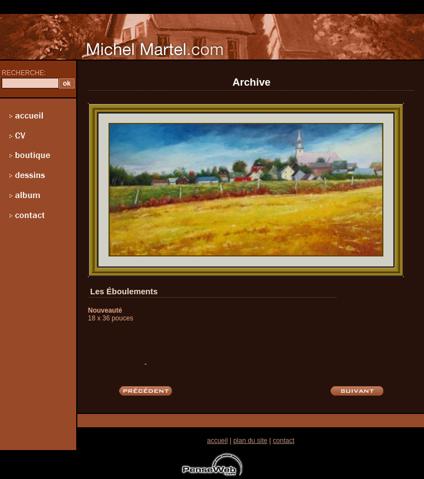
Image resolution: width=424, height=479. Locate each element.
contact (283, 441)
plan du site (250, 441)
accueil (217, 441)
